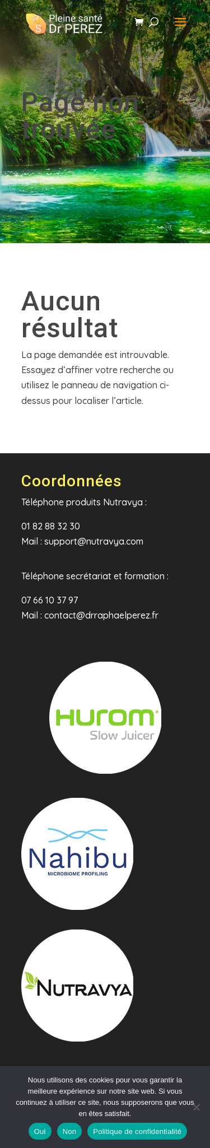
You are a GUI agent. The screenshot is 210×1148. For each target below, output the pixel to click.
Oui (40, 1131)
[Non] (196, 1107)
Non (70, 1131)
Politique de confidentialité (137, 1131)
